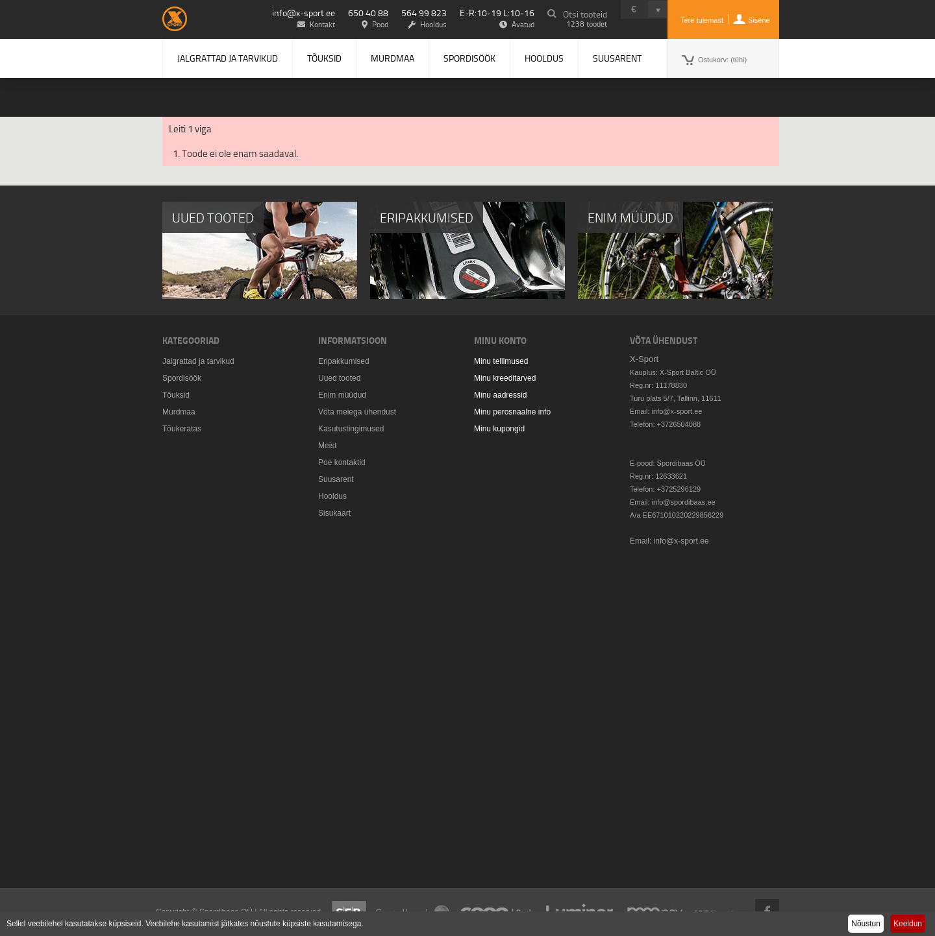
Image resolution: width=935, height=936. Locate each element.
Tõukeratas (181, 428)
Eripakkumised (343, 361)
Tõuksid (324, 58)
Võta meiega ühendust (357, 411)
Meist (327, 445)
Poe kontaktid (342, 462)
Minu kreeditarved (505, 378)
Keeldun (907, 923)
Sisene (759, 20)
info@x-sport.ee (303, 12)
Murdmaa (392, 58)
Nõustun (865, 923)
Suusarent (617, 58)
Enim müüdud (342, 395)
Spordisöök (469, 58)
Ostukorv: (722, 60)
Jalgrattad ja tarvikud (227, 58)
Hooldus (544, 58)
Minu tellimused (501, 361)
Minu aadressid (500, 395)
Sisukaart (334, 513)
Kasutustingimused (351, 428)
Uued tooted (339, 378)
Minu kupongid (499, 428)
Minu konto (500, 340)
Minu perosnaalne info (512, 411)
